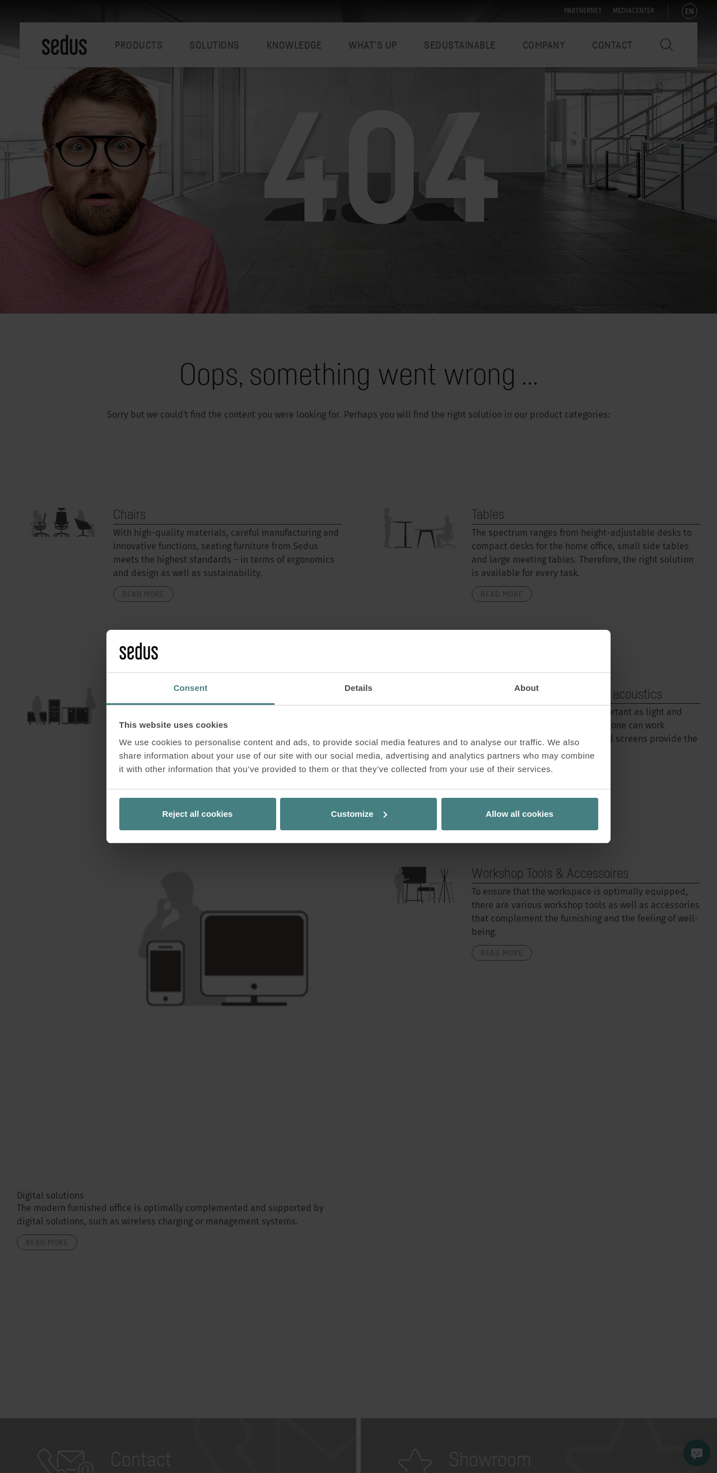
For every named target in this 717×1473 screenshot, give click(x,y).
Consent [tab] (191, 688)
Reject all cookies (197, 814)
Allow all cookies (519, 814)
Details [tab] (358, 688)
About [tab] (526, 688)
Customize (359, 814)
